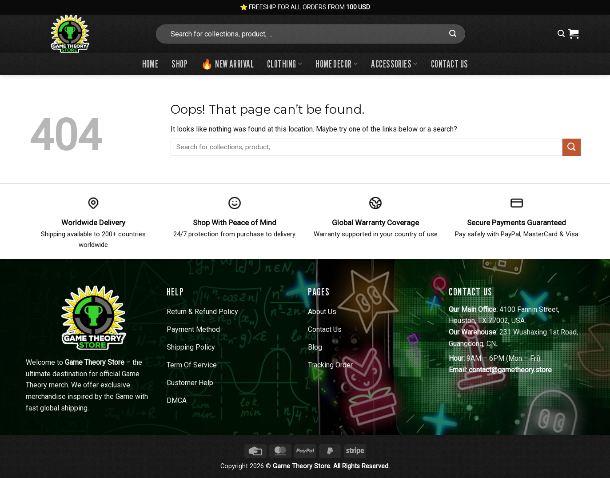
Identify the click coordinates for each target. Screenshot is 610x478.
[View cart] (573, 33)
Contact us (449, 64)
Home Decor (336, 64)
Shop (179, 64)
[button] (561, 33)
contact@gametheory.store (510, 370)
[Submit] (452, 33)
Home (150, 64)
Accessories (394, 64)
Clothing (284, 64)
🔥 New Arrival (227, 64)
